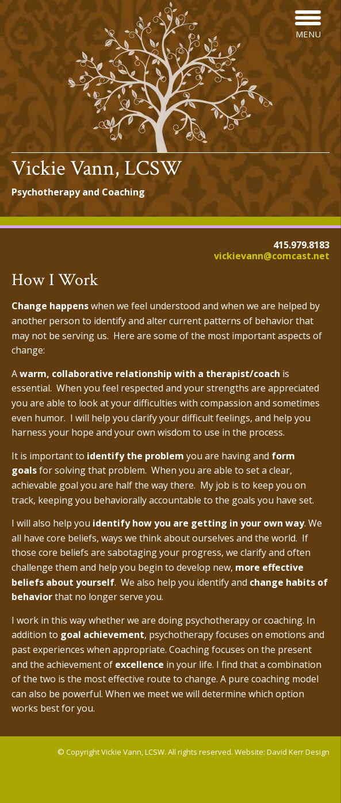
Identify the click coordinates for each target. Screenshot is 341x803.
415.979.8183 (301, 245)
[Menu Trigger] (308, 24)
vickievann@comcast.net (271, 255)
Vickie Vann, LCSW (97, 168)
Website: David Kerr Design (282, 752)
